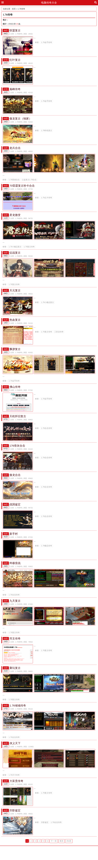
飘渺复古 (15, 353)
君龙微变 (15, 217)
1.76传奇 (18, 34)
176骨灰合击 (17, 451)
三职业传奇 (58, 336)
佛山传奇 (15, 391)
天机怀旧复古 (17, 421)
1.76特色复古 (46, 132)
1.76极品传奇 (46, 552)
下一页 (54, 852)
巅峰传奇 (15, 90)
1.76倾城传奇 (17, 714)
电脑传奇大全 (49, 2)
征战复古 (15, 255)
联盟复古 (15, 30)
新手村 (13, 540)
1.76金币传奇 (46, 42)
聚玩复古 (15, 676)
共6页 (68, 852)
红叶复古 (15, 60)
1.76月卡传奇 (14, 785)
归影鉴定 (15, 820)
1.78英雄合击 (14, 182)
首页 (14, 9)
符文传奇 (15, 646)
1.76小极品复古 (15, 250)
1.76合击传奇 (46, 433)
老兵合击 (15, 149)
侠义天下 (15, 752)
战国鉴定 (15, 510)
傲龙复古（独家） (20, 119)
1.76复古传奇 (29, 250)
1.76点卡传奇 (46, 200)
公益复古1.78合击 (29, 182)
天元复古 (15, 293)
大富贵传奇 (16, 790)
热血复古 (15, 323)
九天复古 (15, 608)
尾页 (61, 852)
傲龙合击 (15, 480)
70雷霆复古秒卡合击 (22, 187)
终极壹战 (15, 570)
